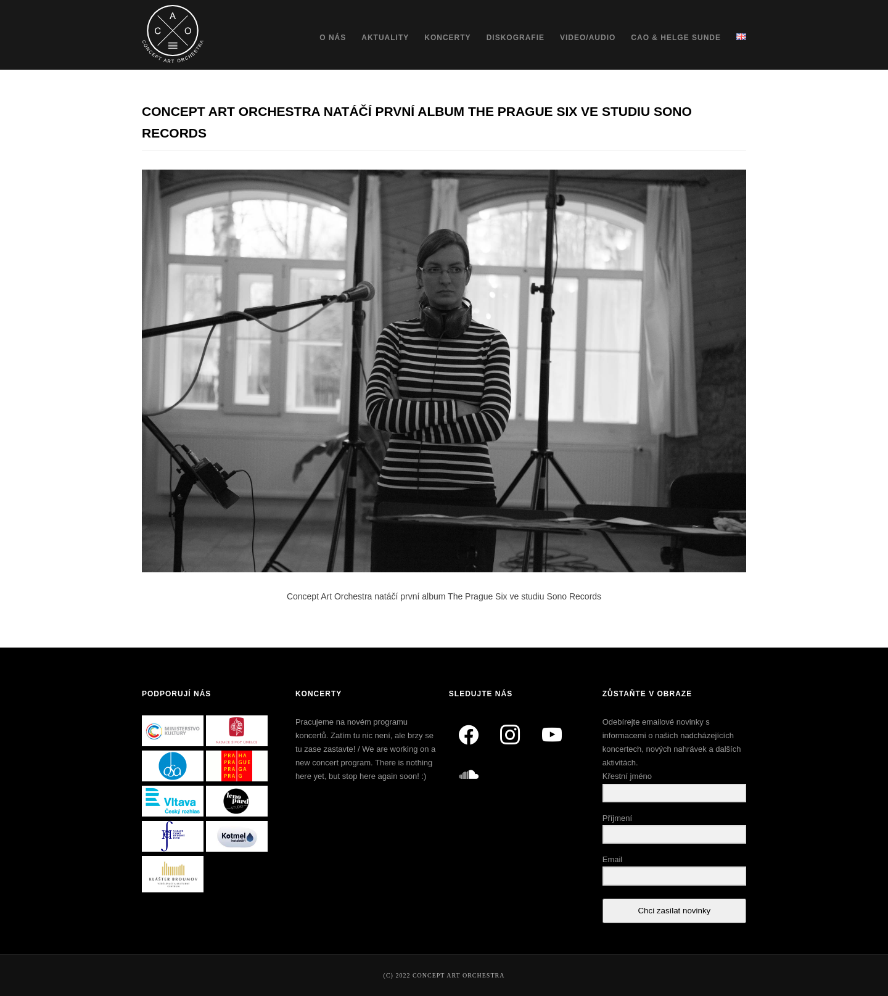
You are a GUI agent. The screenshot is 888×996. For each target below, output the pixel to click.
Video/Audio (587, 37)
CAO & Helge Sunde (676, 37)
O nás (332, 37)
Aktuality (385, 37)
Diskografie (516, 37)
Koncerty (447, 37)
